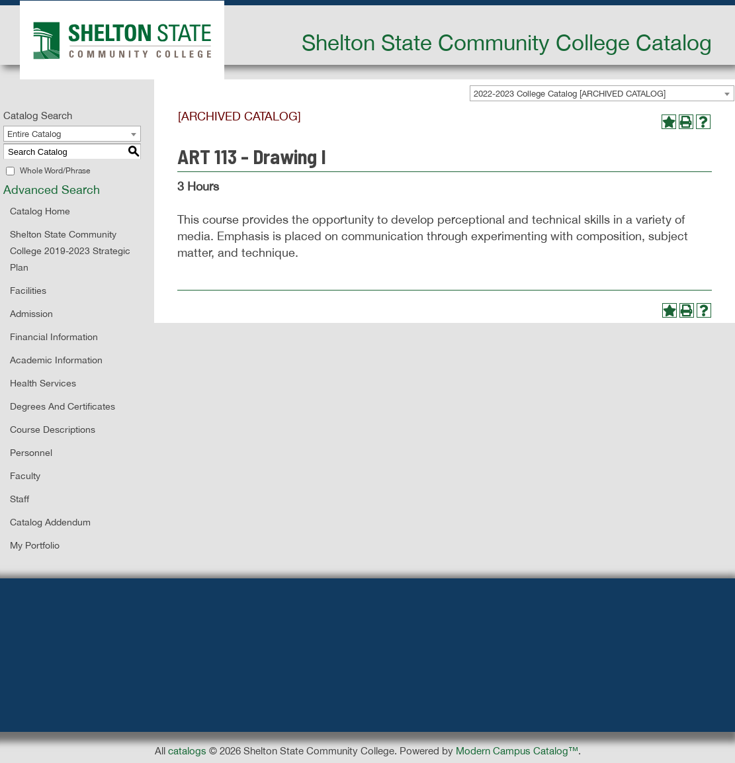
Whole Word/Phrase (55, 170)
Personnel (31, 452)
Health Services (43, 383)
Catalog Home (40, 211)
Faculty (25, 476)
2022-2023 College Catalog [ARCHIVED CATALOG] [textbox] (570, 94)
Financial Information (54, 337)
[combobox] (602, 93)
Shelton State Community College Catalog (507, 42)
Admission (31, 313)
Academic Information (56, 360)
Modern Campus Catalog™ (517, 750)
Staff (19, 499)
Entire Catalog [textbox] (34, 134)
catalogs (187, 750)
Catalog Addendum (50, 522)
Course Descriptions (52, 429)
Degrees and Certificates (62, 406)
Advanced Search (51, 190)
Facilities (28, 290)
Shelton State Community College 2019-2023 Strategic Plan (70, 251)
